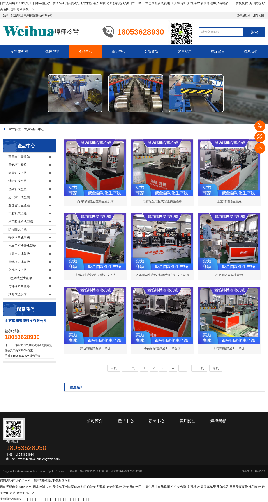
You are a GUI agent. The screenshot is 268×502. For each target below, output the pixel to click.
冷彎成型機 (243, 15)
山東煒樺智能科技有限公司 (37, 15)
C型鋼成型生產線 (20, 278)
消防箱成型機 (17, 181)
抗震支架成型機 (19, 253)
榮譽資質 (152, 51)
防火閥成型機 (17, 229)
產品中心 (85, 51)
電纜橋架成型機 (19, 262)
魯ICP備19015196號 (92, 471)
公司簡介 (95, 421)
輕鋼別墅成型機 (19, 237)
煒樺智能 (52, 51)
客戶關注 (185, 51)
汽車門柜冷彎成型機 (22, 245)
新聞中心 (118, 51)
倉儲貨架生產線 (19, 205)
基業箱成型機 (17, 189)
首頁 (27, 129)
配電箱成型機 (17, 173)
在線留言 (218, 51)
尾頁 (216, 368)
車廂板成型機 (17, 213)
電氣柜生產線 (17, 165)
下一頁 (199, 368)
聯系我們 (251, 51)
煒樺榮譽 (218, 421)
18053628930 (259, 125)
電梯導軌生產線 (19, 286)
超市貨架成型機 (19, 197)
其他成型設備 (17, 294)
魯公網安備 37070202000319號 (123, 471)
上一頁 (130, 368)
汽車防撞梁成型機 (20, 221)
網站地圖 (258, 15)
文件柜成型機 (17, 270)
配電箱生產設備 (19, 156)
